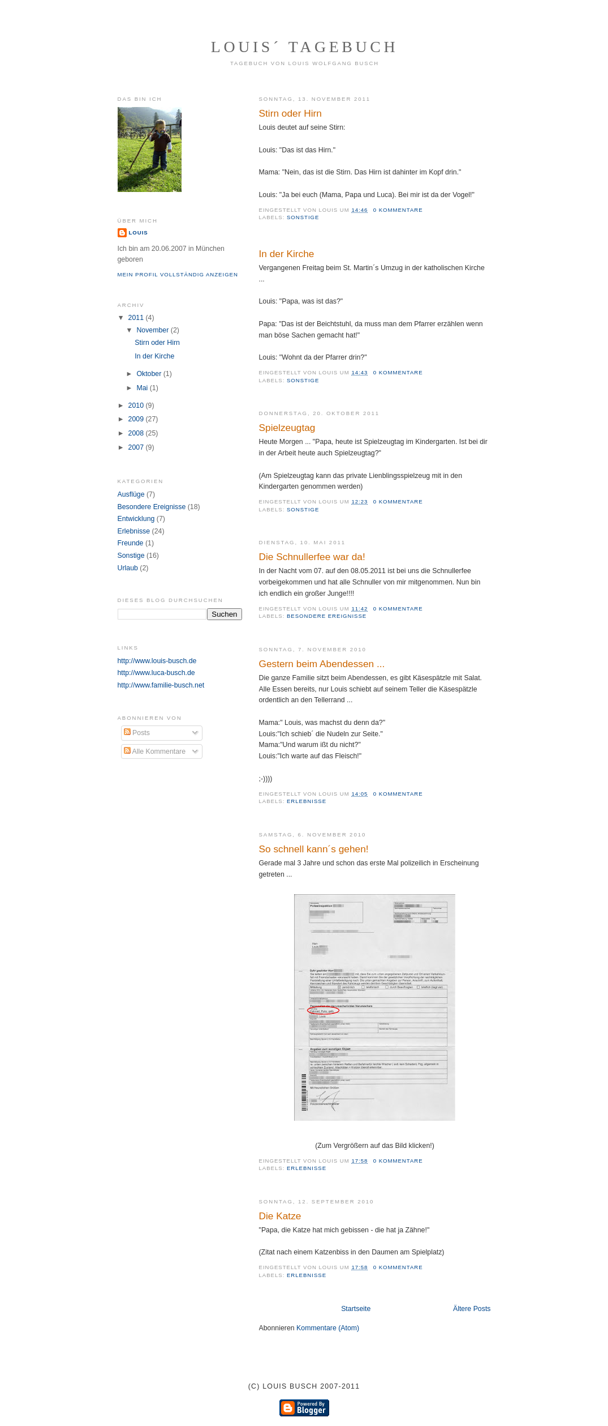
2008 (137, 433)
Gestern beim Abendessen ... (322, 663)
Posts (137, 733)
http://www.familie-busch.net (161, 685)
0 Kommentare (398, 210)
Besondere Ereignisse (326, 616)
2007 (137, 447)
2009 (137, 419)
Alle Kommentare (155, 751)
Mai (142, 388)
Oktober (149, 374)
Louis (138, 232)
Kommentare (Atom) (327, 1328)
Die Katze (280, 1216)
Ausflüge (131, 494)
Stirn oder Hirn (290, 113)
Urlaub (128, 568)
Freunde (131, 543)
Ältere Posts (472, 1309)
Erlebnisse (306, 801)
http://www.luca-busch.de (156, 673)
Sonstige (303, 217)
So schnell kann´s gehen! (314, 849)
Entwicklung (136, 519)
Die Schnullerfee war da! (312, 556)
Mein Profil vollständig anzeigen (178, 274)
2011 (137, 318)
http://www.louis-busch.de (157, 661)
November (153, 330)
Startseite (355, 1309)
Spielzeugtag (287, 427)
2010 (137, 405)
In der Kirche (286, 253)
